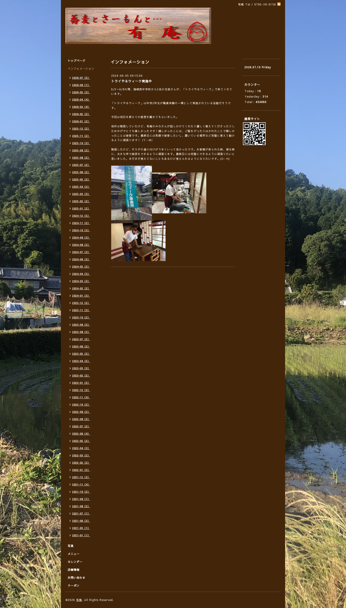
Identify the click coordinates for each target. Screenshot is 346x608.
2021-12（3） (81, 477)
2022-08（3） (81, 419)
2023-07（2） (81, 339)
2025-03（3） (81, 194)
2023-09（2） (81, 324)
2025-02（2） (81, 201)
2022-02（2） (81, 462)
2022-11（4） (81, 397)
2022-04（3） (81, 448)
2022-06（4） (81, 433)
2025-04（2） (81, 186)
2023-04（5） (81, 361)
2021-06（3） (81, 520)
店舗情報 (73, 569)
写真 (71, 546)
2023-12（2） (81, 303)
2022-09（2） (81, 412)
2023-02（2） (81, 375)
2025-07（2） (81, 165)
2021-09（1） (81, 499)
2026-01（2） (81, 121)
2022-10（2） (81, 404)
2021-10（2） (81, 491)
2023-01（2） (81, 382)
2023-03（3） (81, 368)
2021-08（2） (81, 506)
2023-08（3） (81, 332)
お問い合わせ (76, 577)
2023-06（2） (81, 346)
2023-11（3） (81, 310)
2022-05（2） (81, 441)
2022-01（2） (81, 470)
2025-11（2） (81, 136)
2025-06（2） (81, 172)
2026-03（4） (81, 106)
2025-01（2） (81, 208)
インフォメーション (81, 68)
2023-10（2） (81, 317)
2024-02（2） (81, 288)
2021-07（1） (81, 513)
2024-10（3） (81, 230)
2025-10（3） (81, 143)
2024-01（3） (81, 295)
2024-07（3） (81, 252)
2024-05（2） (81, 266)
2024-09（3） (81, 237)
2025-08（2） (81, 157)
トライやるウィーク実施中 (131, 81)
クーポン (73, 585)
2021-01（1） (81, 535)
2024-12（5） (81, 215)
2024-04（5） (81, 274)
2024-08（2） (81, 244)
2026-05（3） (81, 92)
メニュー (73, 554)
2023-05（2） (81, 353)
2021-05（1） (81, 528)
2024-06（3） (81, 259)
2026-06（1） (81, 85)
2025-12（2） (81, 128)
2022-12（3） (81, 390)
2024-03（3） (81, 281)
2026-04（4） (81, 99)
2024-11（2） (81, 223)
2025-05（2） (81, 179)
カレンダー (75, 562)
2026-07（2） (81, 77)
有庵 (79, 600)
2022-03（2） (81, 455)
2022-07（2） (81, 426)
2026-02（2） (81, 114)
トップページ (76, 60)
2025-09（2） (81, 150)
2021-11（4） (81, 484)
